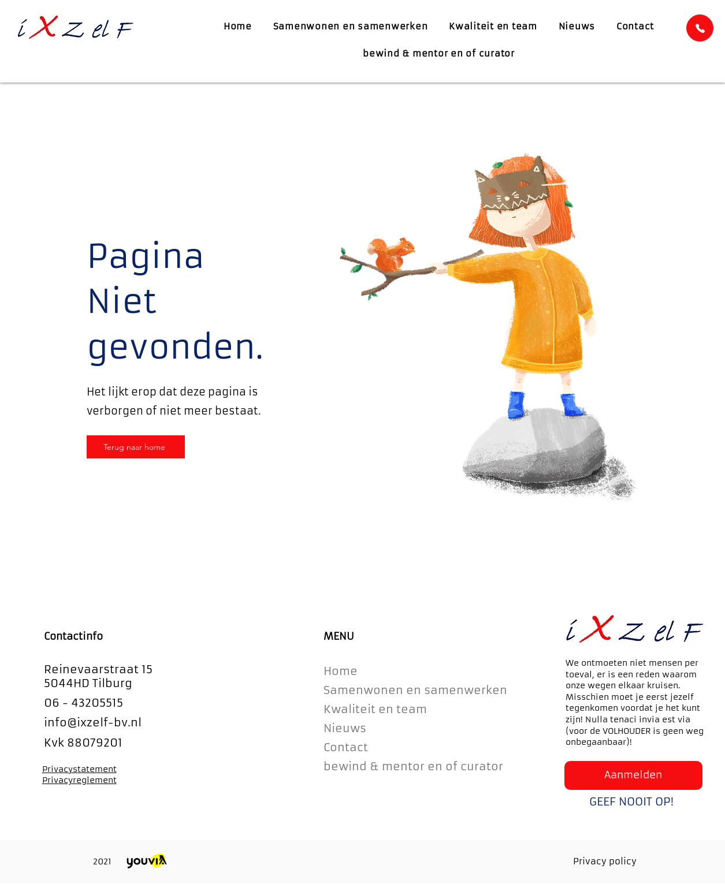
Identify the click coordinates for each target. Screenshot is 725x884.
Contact (346, 747)
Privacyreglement (79, 780)
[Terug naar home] (136, 446)
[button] (633, 775)
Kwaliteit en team (375, 709)
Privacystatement (79, 769)
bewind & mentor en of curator (413, 766)
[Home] (699, 28)
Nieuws (345, 728)
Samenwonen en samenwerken (414, 690)
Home (341, 671)
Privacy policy (605, 861)
